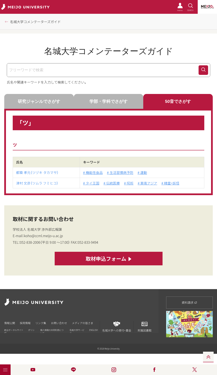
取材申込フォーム (108, 259)
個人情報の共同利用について (52, 331)
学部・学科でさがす (108, 101)
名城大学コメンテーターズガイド (35, 21)
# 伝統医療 (112, 183)
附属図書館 (145, 326)
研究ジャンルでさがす (39, 101)
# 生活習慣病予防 (120, 172)
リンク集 (42, 323)
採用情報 (26, 323)
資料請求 (189, 302)
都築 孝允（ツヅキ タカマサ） (37, 172)
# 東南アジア (147, 183)
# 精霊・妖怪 (170, 183)
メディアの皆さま (87, 323)
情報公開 (9, 323)
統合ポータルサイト (13, 330)
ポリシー (31, 331)
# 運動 (142, 172)
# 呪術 (129, 183)
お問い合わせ (62, 323)
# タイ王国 (91, 183)
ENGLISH (93, 329)
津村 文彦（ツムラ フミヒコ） (37, 183)
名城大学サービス (77, 331)
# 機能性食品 (93, 172)
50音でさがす (178, 101)
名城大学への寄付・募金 (116, 326)
